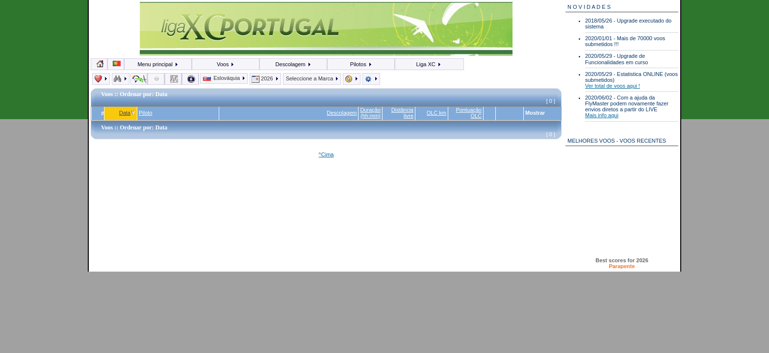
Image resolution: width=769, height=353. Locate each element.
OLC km (436, 113)
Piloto (146, 113)
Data (127, 113)
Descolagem (293, 64)
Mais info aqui (601, 115)
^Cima (326, 154)
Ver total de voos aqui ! (612, 86)
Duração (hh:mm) (370, 113)
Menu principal (158, 64)
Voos (226, 64)
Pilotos (361, 64)
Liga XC (428, 64)
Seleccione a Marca (312, 78)
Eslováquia (224, 78)
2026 (265, 78)
